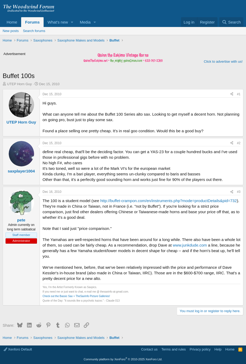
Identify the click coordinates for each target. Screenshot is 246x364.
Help (218, 349)
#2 (238, 143)
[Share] (231, 94)
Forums (32, 22)
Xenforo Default (18, 349)
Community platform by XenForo (123, 359)
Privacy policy (200, 349)
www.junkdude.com (190, 245)
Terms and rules (173, 349)
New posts (11, 31)
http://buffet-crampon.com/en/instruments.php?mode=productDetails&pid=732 (168, 200)
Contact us (149, 349)
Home (12, 22)
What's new (58, 22)
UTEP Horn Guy (19, 84)
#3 (238, 192)
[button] (72, 22)
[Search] (231, 22)
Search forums (34, 31)
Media (85, 22)
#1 (238, 94)
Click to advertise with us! (223, 61)
